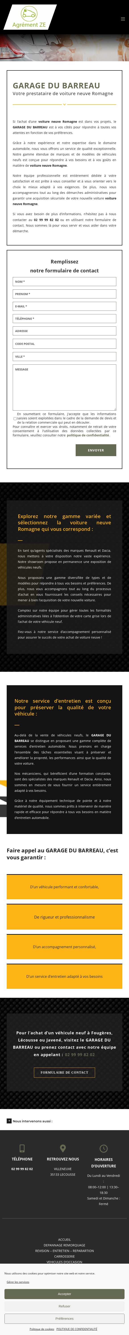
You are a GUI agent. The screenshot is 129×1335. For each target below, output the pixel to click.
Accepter (64, 1294)
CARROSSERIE (64, 1256)
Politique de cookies (42, 1329)
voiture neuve (40, 165)
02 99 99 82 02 (80, 1054)
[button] (64, 1121)
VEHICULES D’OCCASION (64, 1262)
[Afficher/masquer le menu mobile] (123, 19)
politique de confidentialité (88, 435)
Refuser (65, 1306)
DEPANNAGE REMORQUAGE (64, 1245)
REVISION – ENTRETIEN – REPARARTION (64, 1251)
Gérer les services (18, 1282)
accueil (64, 1239)
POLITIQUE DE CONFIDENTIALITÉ (76, 1329)
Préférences (65, 1318)
